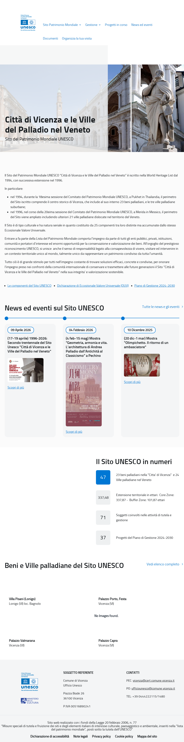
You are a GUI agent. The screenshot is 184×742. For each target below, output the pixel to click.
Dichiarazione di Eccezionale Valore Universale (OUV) (93, 286)
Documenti (50, 38)
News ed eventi (141, 25)
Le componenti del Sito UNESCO (29, 286)
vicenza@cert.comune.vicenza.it (153, 680)
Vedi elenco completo (163, 564)
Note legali (80, 736)
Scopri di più (16, 388)
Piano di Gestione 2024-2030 (154, 286)
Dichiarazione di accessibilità (49, 736)
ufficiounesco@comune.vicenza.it (153, 688)
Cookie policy (124, 736)
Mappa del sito (147, 736)
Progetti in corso (116, 25)
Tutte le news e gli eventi (160, 307)
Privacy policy (101, 736)
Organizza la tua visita (77, 38)
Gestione (91, 25)
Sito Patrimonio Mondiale (60, 25)
